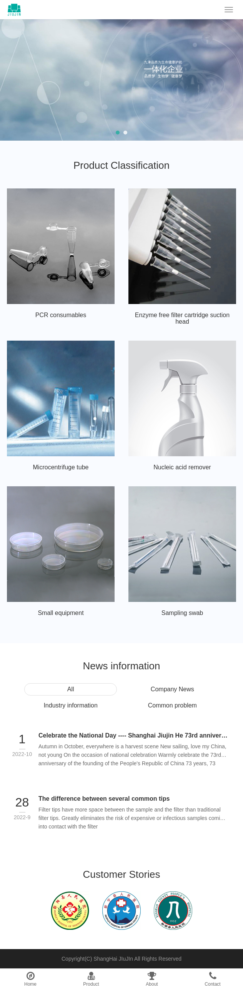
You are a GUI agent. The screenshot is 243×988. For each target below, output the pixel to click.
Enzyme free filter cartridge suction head (182, 318)
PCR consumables (61, 315)
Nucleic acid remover (182, 467)
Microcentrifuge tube (61, 467)
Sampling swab (182, 613)
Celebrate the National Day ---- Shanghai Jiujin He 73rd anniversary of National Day (133, 735)
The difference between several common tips (104, 798)
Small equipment (60, 613)
